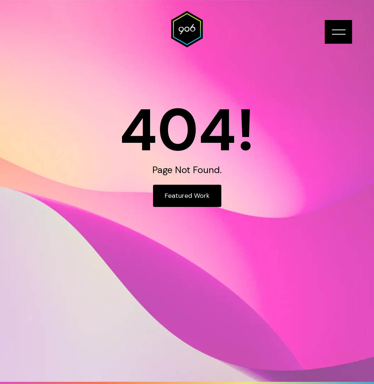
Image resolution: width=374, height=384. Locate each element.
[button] (338, 32)
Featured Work (187, 195)
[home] (187, 29)
